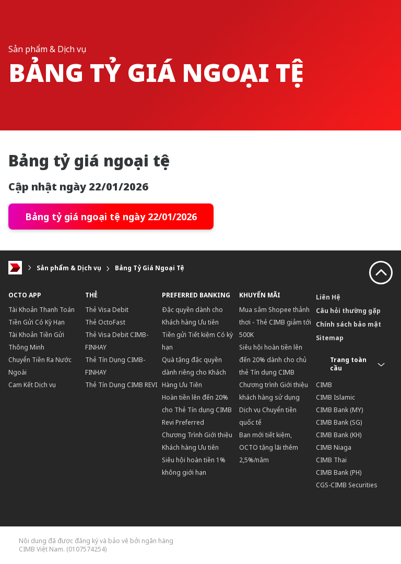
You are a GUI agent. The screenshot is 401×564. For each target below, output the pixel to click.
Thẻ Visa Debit (106, 309)
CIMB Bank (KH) (338, 434)
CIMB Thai (331, 459)
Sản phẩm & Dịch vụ (69, 267)
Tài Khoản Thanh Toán (41, 309)
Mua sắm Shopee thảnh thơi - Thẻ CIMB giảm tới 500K (275, 322)
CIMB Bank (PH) (338, 472)
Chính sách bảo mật (348, 324)
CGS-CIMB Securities (347, 485)
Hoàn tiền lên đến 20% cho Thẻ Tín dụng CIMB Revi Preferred (197, 410)
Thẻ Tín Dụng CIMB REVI (121, 384)
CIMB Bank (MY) (339, 409)
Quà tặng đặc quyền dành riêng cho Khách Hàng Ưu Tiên (194, 372)
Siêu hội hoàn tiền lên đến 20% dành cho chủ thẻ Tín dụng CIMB (272, 360)
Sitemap (330, 337)
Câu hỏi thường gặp (348, 310)
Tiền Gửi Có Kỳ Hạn (36, 322)
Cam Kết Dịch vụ (32, 384)
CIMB (324, 384)
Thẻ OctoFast (105, 322)
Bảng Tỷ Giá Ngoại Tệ (149, 267)
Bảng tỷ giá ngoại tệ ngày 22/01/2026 (111, 216)
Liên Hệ (328, 297)
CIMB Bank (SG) (339, 422)
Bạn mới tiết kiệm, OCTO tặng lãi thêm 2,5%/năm (268, 447)
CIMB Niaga (333, 447)
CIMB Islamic (335, 397)
